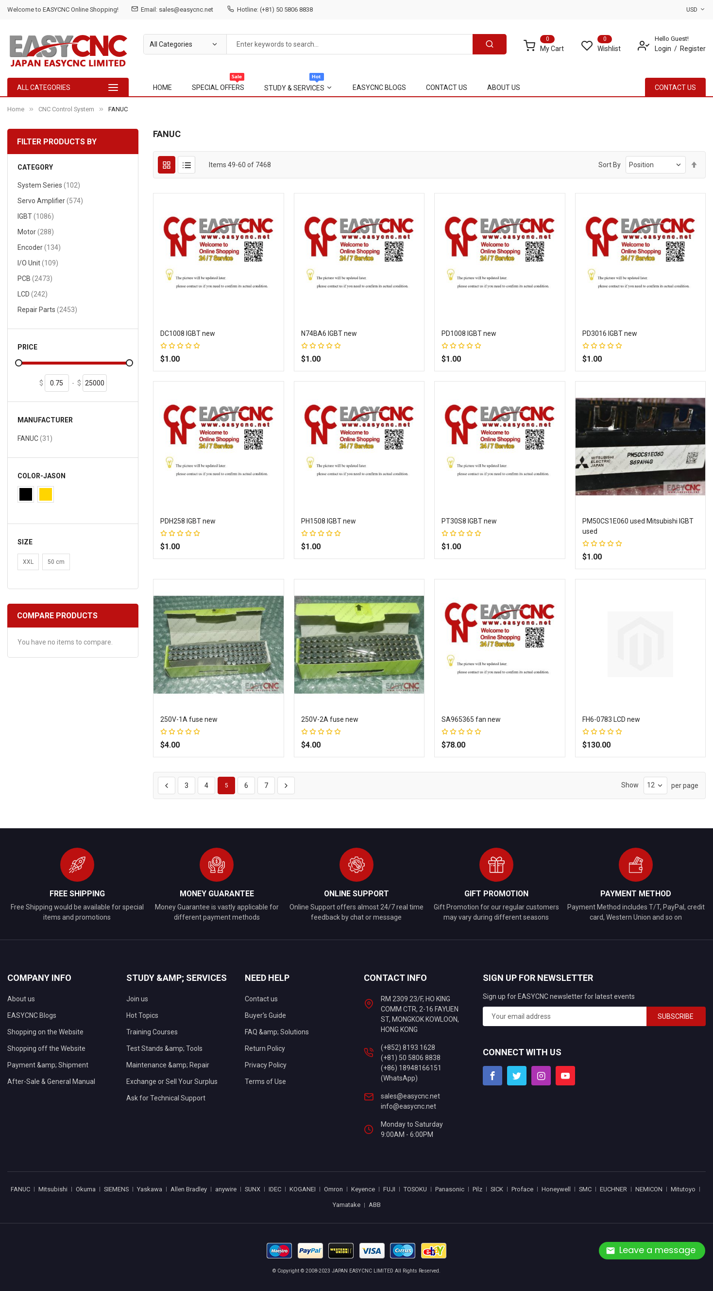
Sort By (609, 165)
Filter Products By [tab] (57, 141)
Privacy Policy (266, 1065)
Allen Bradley (188, 1189)
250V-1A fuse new (189, 719)
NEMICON (648, 1189)
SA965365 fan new (471, 719)
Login (663, 48)
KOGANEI (302, 1189)
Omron (333, 1189)
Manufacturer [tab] (45, 420)
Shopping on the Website (45, 1032)
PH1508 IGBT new (328, 521)
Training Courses (152, 1032)
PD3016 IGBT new (609, 333)
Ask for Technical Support (165, 1098)
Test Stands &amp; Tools (164, 1048)
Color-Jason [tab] (41, 476)
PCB (34, 278)
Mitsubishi (53, 1189)
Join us (137, 999)
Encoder (39, 247)
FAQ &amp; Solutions (277, 1032)
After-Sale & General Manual (51, 1081)
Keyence (363, 1189)
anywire (226, 1189)
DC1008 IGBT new (187, 333)
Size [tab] (25, 542)
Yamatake (346, 1204)
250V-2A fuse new (329, 719)
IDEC (275, 1189)
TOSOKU (415, 1189)
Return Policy (265, 1048)
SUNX (252, 1189)
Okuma (86, 1189)
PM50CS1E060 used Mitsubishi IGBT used (638, 526)
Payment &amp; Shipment (47, 1065)
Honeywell (556, 1189)
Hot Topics (142, 1015)
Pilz (477, 1189)
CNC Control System (66, 109)
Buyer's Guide (265, 1015)
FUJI (389, 1189)
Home (15, 109)
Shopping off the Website (46, 1048)
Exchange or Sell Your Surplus (172, 1081)
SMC (585, 1189)
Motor (35, 231)
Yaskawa (149, 1189)
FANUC (34, 438)
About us (21, 999)
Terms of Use (265, 1081)
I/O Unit (37, 263)
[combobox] (349, 44)
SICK (497, 1189)
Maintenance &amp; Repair (167, 1065)
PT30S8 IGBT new (469, 521)
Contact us (261, 999)
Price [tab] (27, 347)
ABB (375, 1204)
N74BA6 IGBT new (329, 333)
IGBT (35, 216)
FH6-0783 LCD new (611, 719)
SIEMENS (116, 1189)
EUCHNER (613, 1189)
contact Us (675, 87)
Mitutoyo (683, 1189)
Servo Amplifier (50, 200)
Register (693, 48)
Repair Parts (47, 309)
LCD (32, 294)
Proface (522, 1189)
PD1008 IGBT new (468, 333)
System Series (48, 185)
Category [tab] (35, 167)
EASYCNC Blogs (31, 1015)
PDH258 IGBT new (188, 521)
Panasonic (449, 1189)
